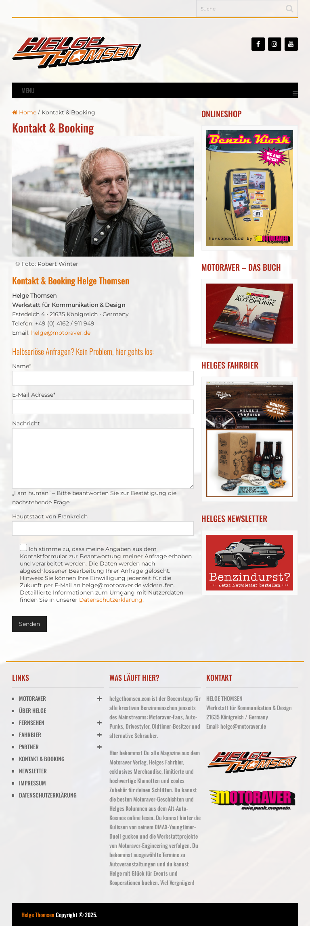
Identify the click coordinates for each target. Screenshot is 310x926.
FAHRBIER (30, 734)
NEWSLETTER (33, 770)
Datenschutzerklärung (110, 599)
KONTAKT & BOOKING (42, 758)
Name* (21, 366)
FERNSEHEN (31, 722)
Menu (27, 90)
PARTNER (29, 746)
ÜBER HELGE (32, 710)
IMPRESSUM (32, 783)
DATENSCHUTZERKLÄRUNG (48, 795)
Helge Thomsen (37, 914)
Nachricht (26, 423)
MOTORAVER (32, 698)
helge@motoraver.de (60, 332)
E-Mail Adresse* (33, 394)
